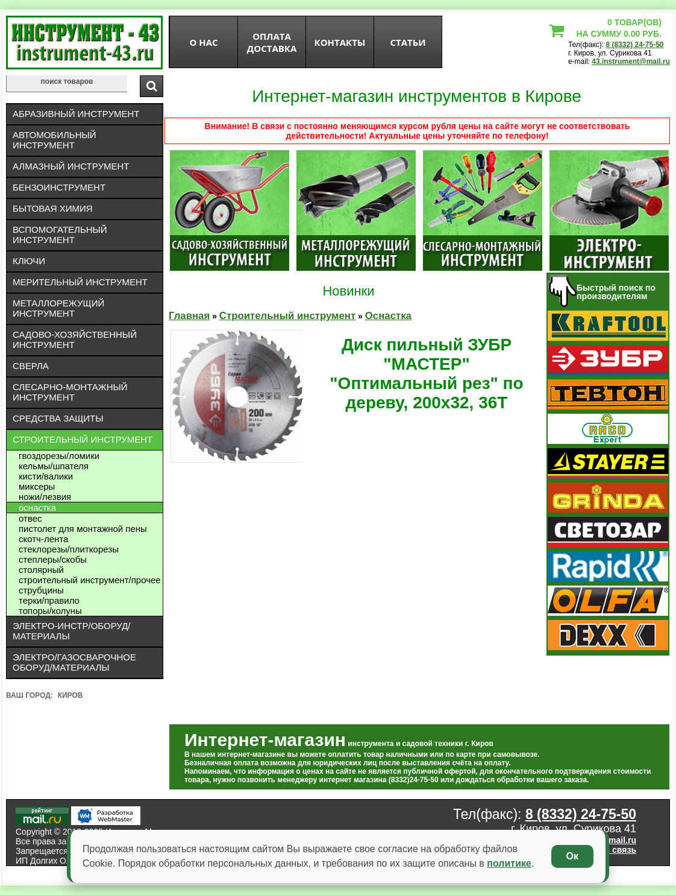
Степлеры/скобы (53, 559)
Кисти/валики (46, 476)
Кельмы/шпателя (54, 466)
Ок (572, 856)
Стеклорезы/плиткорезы (69, 549)
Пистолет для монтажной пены (83, 528)
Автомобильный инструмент (54, 140)
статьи (407, 42)
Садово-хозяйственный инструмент (75, 339)
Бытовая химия (53, 208)
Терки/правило (49, 600)
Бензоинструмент (59, 187)
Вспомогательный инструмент (60, 234)
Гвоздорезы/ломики (59, 456)
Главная (189, 315)
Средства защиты (58, 418)
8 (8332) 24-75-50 (634, 44)
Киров (70, 695)
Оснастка (37, 507)
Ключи (29, 261)
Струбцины (41, 590)
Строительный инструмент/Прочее (90, 580)
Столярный (41, 570)
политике (509, 863)
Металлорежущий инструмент (58, 308)
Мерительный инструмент (80, 282)
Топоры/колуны (50, 611)
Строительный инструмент (82, 439)
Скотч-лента (43, 539)
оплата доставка (272, 42)
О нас (203, 42)
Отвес (30, 518)
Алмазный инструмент (71, 166)
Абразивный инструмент (76, 114)
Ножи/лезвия (45, 497)
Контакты (340, 42)
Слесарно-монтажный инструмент (70, 392)
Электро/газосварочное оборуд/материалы (74, 662)
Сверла (31, 366)
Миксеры (37, 486)
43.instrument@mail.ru (631, 61)
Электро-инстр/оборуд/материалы (72, 631)
